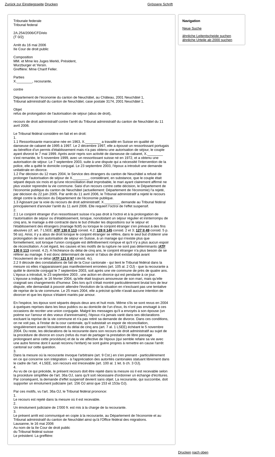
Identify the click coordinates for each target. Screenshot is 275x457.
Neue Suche (192, 28)
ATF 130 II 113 (65, 230)
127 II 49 (143, 230)
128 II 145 (104, 230)
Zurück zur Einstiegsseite (24, 4)
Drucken (51, 4)
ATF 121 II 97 (63, 258)
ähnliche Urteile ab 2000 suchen (207, 40)
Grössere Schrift (160, 4)
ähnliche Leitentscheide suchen (206, 36)
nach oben (200, 452)
